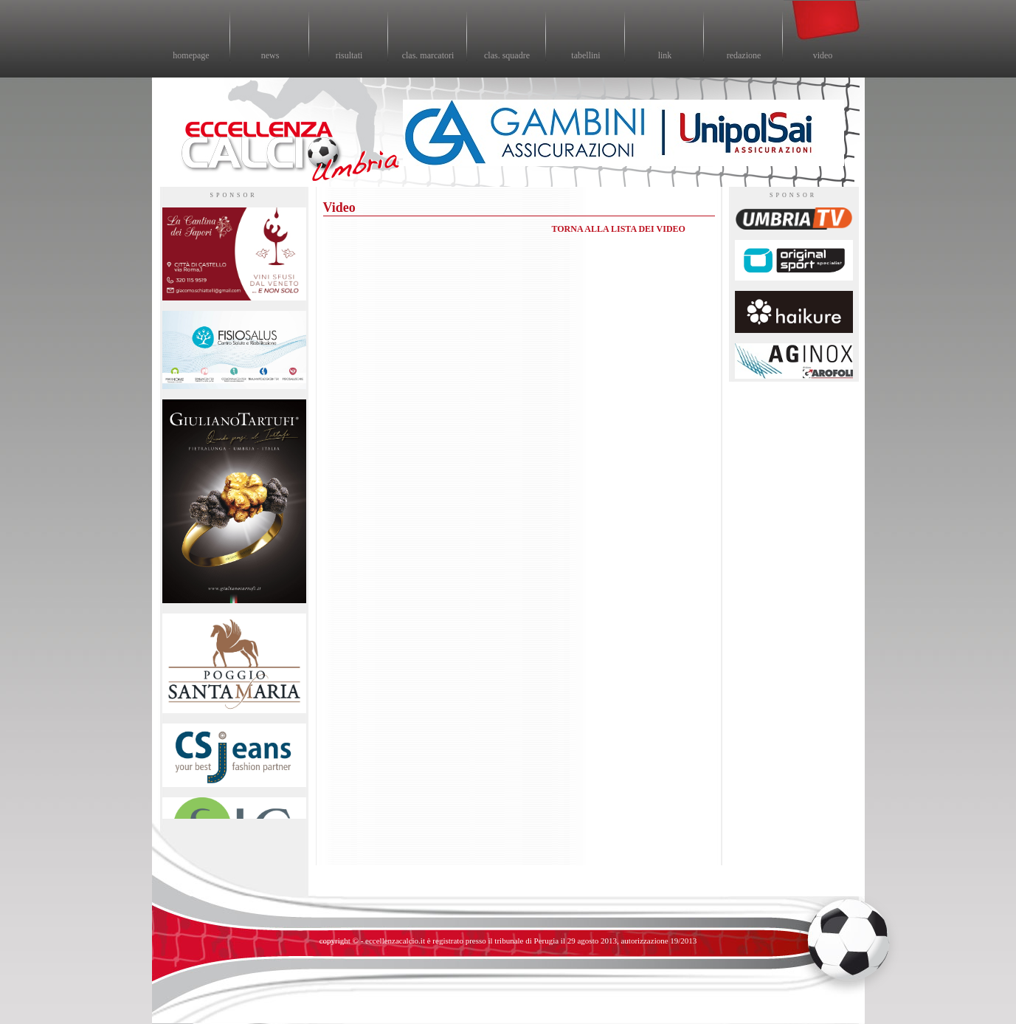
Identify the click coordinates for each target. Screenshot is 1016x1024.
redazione (744, 55)
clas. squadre (507, 55)
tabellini (585, 55)
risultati (349, 55)
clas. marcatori (428, 55)
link (665, 55)
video (823, 55)
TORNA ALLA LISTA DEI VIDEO (618, 229)
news (270, 55)
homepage (191, 55)
